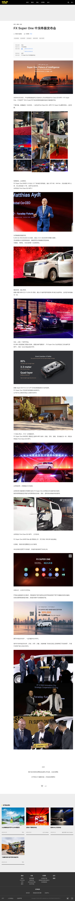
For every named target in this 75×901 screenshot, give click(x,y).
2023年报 (31, 884)
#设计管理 (41, 38)
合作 (54, 875)
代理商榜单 (44, 882)
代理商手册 (44, 878)
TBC (31, 34)
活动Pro (47, 893)
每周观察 (31, 878)
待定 (21, 24)
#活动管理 (22, 38)
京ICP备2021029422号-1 (54, 898)
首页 (15, 24)
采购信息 (31, 880)
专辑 (31, 875)
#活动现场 (16, 38)
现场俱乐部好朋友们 (44, 880)
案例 (18, 24)
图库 (22, 884)
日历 (22, 882)
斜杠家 (28, 893)
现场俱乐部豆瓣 (37, 893)
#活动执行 (29, 38)
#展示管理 (35, 38)
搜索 (54, 878)
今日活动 (22, 880)
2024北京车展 (31, 882)
